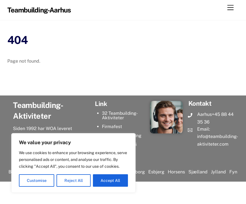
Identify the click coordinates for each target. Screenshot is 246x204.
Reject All (73, 180)
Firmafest (112, 126)
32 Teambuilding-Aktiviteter (120, 115)
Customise (37, 180)
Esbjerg (156, 172)
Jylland (218, 172)
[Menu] (230, 7)
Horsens (176, 172)
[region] (73, 163)
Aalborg (136, 172)
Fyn (233, 172)
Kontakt (200, 103)
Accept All (110, 180)
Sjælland (198, 172)
